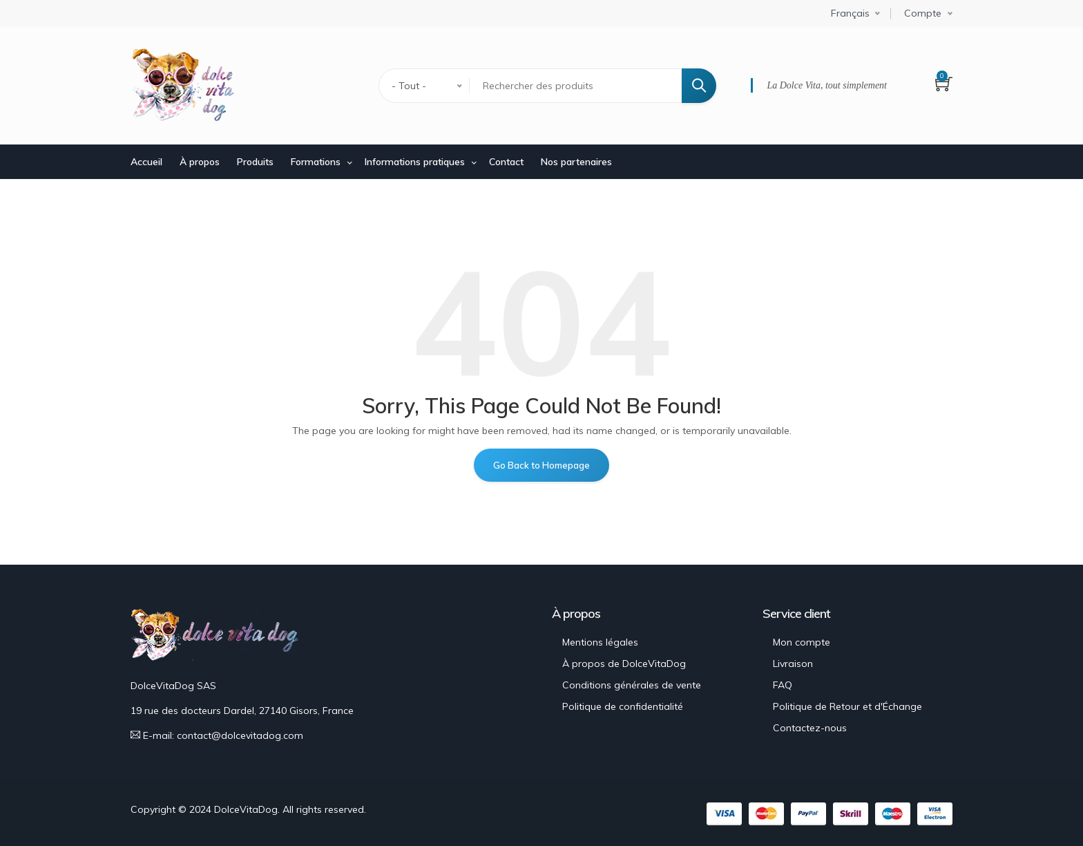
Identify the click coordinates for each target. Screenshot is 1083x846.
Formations (316, 162)
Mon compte (801, 642)
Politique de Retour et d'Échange (847, 706)
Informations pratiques (415, 162)
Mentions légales (600, 642)
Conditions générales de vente (631, 685)
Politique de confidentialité (622, 706)
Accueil (146, 162)
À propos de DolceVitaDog (624, 663)
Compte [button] (922, 13)
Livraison (793, 663)
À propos (200, 162)
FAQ (782, 685)
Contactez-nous (810, 728)
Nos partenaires (576, 162)
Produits (255, 162)
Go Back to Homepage (541, 465)
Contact (506, 162)
